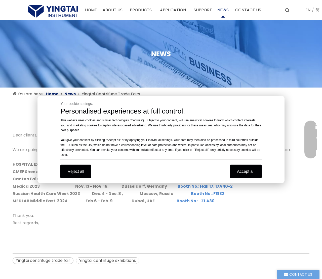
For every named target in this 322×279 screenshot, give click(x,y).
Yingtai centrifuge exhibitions (107, 260)
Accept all (245, 171)
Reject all (75, 171)
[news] (161, 54)
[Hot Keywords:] (287, 10)
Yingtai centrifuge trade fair (43, 260)
